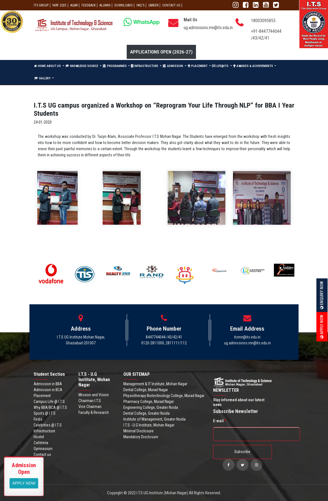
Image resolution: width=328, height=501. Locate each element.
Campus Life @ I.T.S (49, 401)
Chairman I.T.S (89, 400)
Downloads (123, 5)
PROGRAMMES (115, 66)
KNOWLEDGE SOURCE (82, 66)
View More (24, 483)
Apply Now (322, 326)
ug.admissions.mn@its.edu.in (208, 27)
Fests (38, 419)
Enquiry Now (322, 295)
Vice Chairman (89, 406)
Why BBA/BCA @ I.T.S (50, 407)
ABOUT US (54, 66)
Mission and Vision (93, 395)
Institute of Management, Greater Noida (154, 419)
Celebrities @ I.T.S (48, 425)
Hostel (39, 437)
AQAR (74, 5)
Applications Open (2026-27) (161, 52)
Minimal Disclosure (138, 431)
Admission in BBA (48, 384)
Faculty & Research (93, 412)
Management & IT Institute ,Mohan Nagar (155, 384)
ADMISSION (173, 66)
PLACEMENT (198, 66)
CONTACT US (171, 5)
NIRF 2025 (59, 5)
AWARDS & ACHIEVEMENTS (253, 66)
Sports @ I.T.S (45, 413)
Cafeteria (41, 442)
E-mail (219, 421)
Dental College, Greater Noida (146, 413)
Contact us (42, 454)
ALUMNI (105, 5)
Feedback (89, 5)
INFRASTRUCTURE (145, 66)
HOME (40, 66)
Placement (42, 395)
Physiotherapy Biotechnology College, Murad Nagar (163, 395)
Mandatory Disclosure (140, 437)
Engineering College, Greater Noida (150, 407)
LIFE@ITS (220, 66)
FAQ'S (140, 5)
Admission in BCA (48, 390)
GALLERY (42, 78)
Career (153, 5)
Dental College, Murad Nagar (145, 390)
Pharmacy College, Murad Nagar (148, 401)
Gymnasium (43, 448)
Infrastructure (44, 431)
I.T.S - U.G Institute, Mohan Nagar (148, 425)
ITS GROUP (41, 5)
